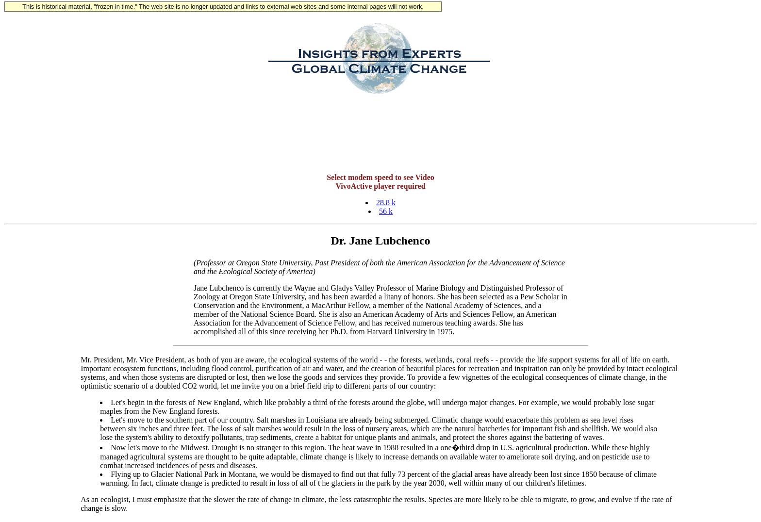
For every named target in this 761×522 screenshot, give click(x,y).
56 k (386, 211)
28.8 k (386, 202)
